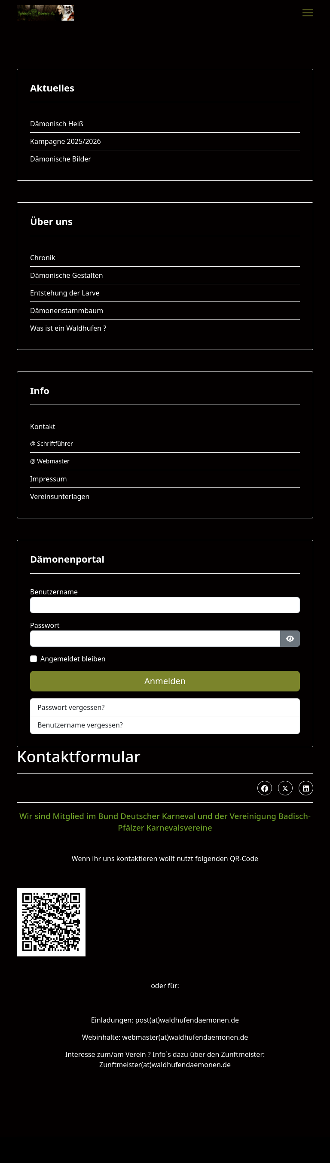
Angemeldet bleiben (73, 659)
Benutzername (54, 592)
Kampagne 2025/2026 (65, 141)
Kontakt (42, 426)
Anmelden (165, 681)
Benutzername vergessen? (80, 725)
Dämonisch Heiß (56, 123)
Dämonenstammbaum (66, 310)
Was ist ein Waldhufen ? (68, 328)
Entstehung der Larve (64, 293)
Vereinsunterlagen (59, 496)
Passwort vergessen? (70, 707)
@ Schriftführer (51, 443)
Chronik (42, 257)
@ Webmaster (50, 461)
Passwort (45, 625)
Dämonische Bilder (60, 159)
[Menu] (307, 13)
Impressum (48, 479)
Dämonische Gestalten (66, 275)
